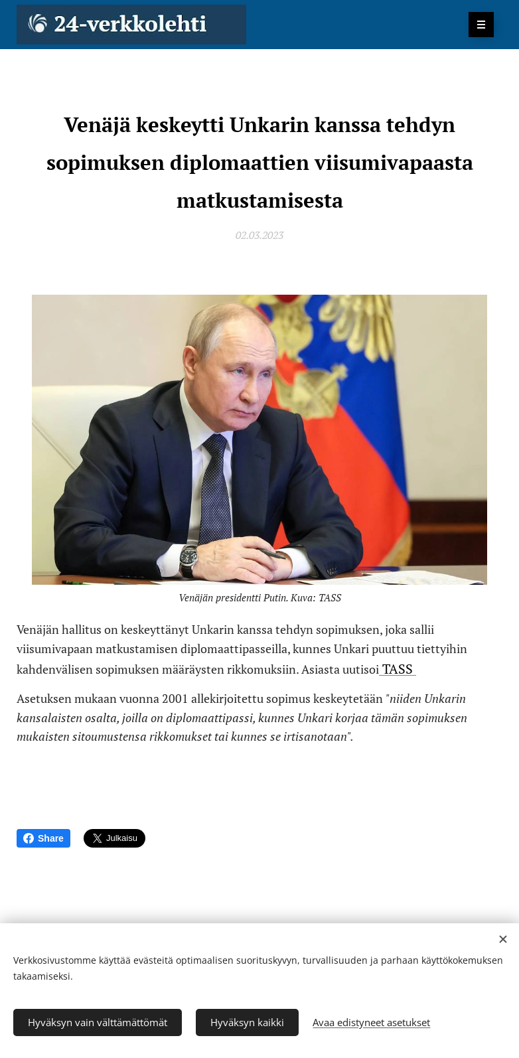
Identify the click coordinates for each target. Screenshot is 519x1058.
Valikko (477, 24)
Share (43, 838)
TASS (397, 669)
